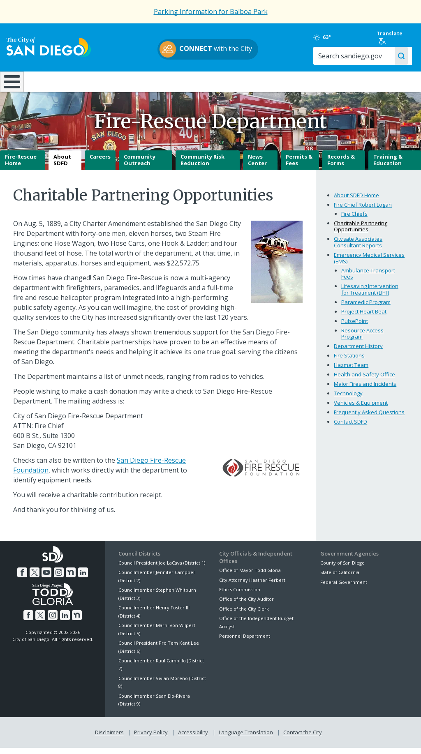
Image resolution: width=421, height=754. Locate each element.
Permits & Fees (299, 166)
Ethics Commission (239, 596)
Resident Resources (117, 81)
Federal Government (343, 588)
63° (328, 37)
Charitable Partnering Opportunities (360, 232)
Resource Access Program (362, 339)
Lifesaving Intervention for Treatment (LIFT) (369, 295)
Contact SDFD (350, 427)
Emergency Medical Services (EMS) (369, 264)
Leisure (53, 81)
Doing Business (182, 81)
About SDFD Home (356, 201)
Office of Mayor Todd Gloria (250, 576)
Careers (100, 162)
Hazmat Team (351, 371)
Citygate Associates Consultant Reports (358, 248)
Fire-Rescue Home (21, 166)
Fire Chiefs (354, 219)
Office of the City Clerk (244, 614)
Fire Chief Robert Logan (363, 210)
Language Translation (246, 738)
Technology (348, 399)
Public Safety (315, 81)
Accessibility (193, 738)
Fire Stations (349, 361)
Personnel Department (244, 642)
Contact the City (302, 738)
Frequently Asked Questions (369, 418)
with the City (208, 49)
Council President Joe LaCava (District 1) (161, 569)
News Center (257, 166)
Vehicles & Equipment (361, 409)
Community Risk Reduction (202, 166)
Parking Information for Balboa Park (211, 11)
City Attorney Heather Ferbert (252, 586)
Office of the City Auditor (246, 605)
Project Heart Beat (363, 317)
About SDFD (62, 166)
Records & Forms (341, 166)
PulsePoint (354, 326)
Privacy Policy (151, 738)
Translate (391, 37)
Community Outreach (139, 166)
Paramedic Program (366, 307)
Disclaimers (109, 738)
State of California (339, 578)
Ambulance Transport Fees (368, 279)
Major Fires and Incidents (365, 390)
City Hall (385, 81)
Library (246, 81)
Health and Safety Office (364, 380)
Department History (358, 352)
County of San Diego (342, 569)
